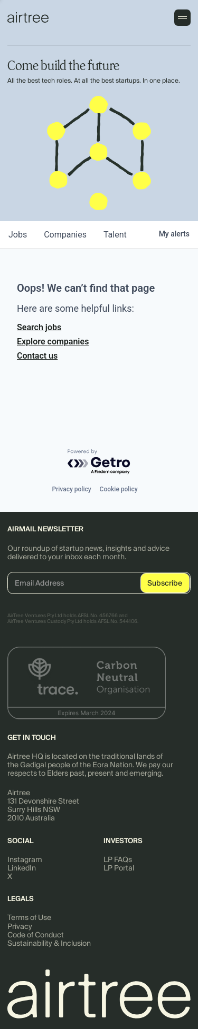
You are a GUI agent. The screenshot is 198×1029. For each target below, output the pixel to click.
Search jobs (39, 327)
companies (65, 235)
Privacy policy (71, 489)
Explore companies (53, 342)
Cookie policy (119, 489)
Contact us (37, 356)
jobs (17, 235)
